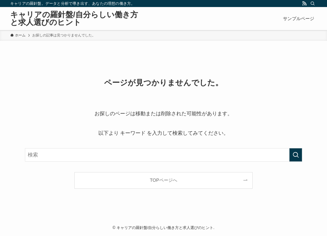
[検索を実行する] (295, 155)
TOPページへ (163, 180)
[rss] (304, 3)
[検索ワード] (163, 155)
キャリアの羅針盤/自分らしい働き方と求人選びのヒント (74, 18)
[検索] (312, 3)
